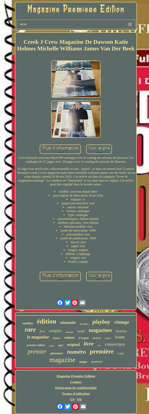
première (101, 351)
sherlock (97, 338)
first (42, 331)
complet (55, 330)
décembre (84, 324)
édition (46, 321)
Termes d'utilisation (76, 394)
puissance (56, 353)
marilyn (28, 323)
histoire (121, 331)
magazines (100, 330)
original (73, 344)
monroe (96, 362)
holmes (56, 338)
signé (60, 345)
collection (69, 332)
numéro (76, 351)
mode (81, 331)
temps (83, 362)
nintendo (68, 322)
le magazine (38, 337)
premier (37, 351)
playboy (101, 322)
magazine (62, 360)
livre (89, 344)
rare (30, 329)
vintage (121, 322)
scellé (51, 346)
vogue (121, 353)
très (99, 345)
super (108, 337)
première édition (36, 345)
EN (72, 399)
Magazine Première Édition (75, 376)
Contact (75, 382)
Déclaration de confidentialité (76, 388)
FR (79, 399)
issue (120, 336)
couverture (115, 344)
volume (69, 337)
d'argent (84, 337)
